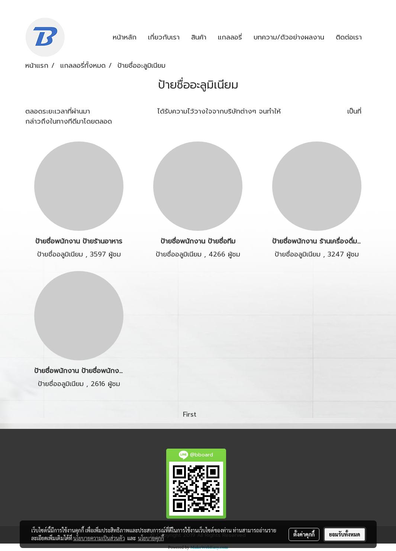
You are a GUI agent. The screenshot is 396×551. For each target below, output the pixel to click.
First (189, 414)
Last (206, 414)
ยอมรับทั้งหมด (344, 534)
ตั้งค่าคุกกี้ (304, 534)
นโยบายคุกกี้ (151, 538)
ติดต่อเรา (349, 37)
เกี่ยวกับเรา (164, 37)
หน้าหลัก (124, 37)
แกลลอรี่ (230, 37)
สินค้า (198, 37)
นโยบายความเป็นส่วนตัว (99, 538)
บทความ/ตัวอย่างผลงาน (289, 37)
